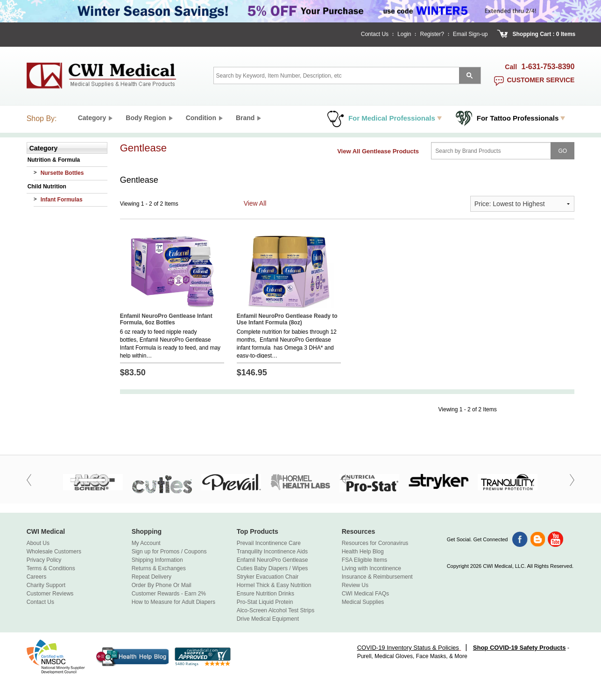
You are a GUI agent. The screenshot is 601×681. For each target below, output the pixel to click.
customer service (540, 80)
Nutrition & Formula (54, 160)
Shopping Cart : (534, 34)
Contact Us (375, 34)
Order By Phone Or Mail (161, 585)
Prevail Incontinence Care (269, 543)
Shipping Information (157, 560)
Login (404, 34)
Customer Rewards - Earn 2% (169, 593)
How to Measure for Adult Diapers (173, 602)
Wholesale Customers (54, 551)
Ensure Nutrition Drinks (265, 593)
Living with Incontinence (371, 568)
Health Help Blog (363, 551)
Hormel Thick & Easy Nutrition (274, 585)
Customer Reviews (50, 593)
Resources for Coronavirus (375, 543)
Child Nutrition (47, 186)
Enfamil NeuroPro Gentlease (272, 560)
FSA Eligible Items (364, 560)
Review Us (355, 585)
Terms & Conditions (51, 568)
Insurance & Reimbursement (377, 576)
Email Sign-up (470, 34)
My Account (146, 543)
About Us (38, 543)
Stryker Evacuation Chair (268, 576)
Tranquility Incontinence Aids (272, 551)
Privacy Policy (44, 560)
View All (255, 203)
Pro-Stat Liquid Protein (265, 602)
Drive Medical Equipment (268, 619)
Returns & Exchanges (159, 568)
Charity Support (46, 585)
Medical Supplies (363, 602)
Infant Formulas (62, 199)
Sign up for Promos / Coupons (169, 551)
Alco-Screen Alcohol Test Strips (276, 610)
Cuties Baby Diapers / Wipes (272, 568)
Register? (432, 34)
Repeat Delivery (151, 576)
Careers (37, 576)
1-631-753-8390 (548, 67)
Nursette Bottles (62, 173)
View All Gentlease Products (378, 151)
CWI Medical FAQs (365, 593)
